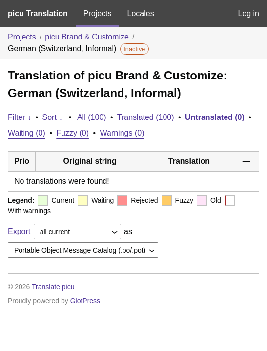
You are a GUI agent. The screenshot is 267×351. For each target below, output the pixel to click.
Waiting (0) (26, 133)
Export (19, 231)
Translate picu (53, 287)
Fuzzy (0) (72, 133)
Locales (140, 13)
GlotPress (85, 301)
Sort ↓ (52, 117)
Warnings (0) (122, 133)
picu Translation (38, 13)
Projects (97, 13)
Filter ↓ (19, 117)
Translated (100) (145, 117)
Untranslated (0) (215, 117)
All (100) (91, 117)
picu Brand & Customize (87, 37)
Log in (248, 13)
